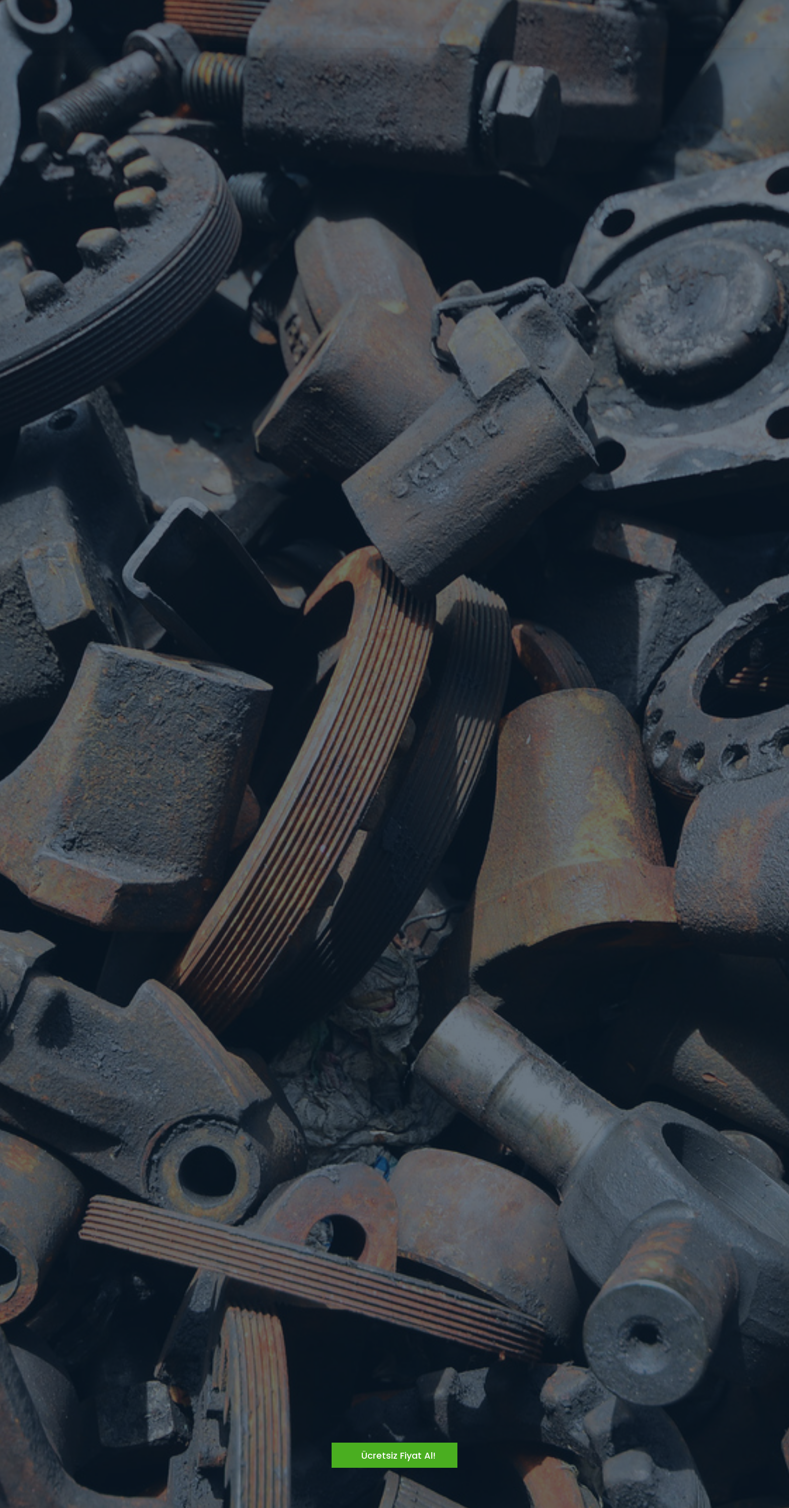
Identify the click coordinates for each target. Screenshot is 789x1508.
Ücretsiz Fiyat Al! (398, 1455)
